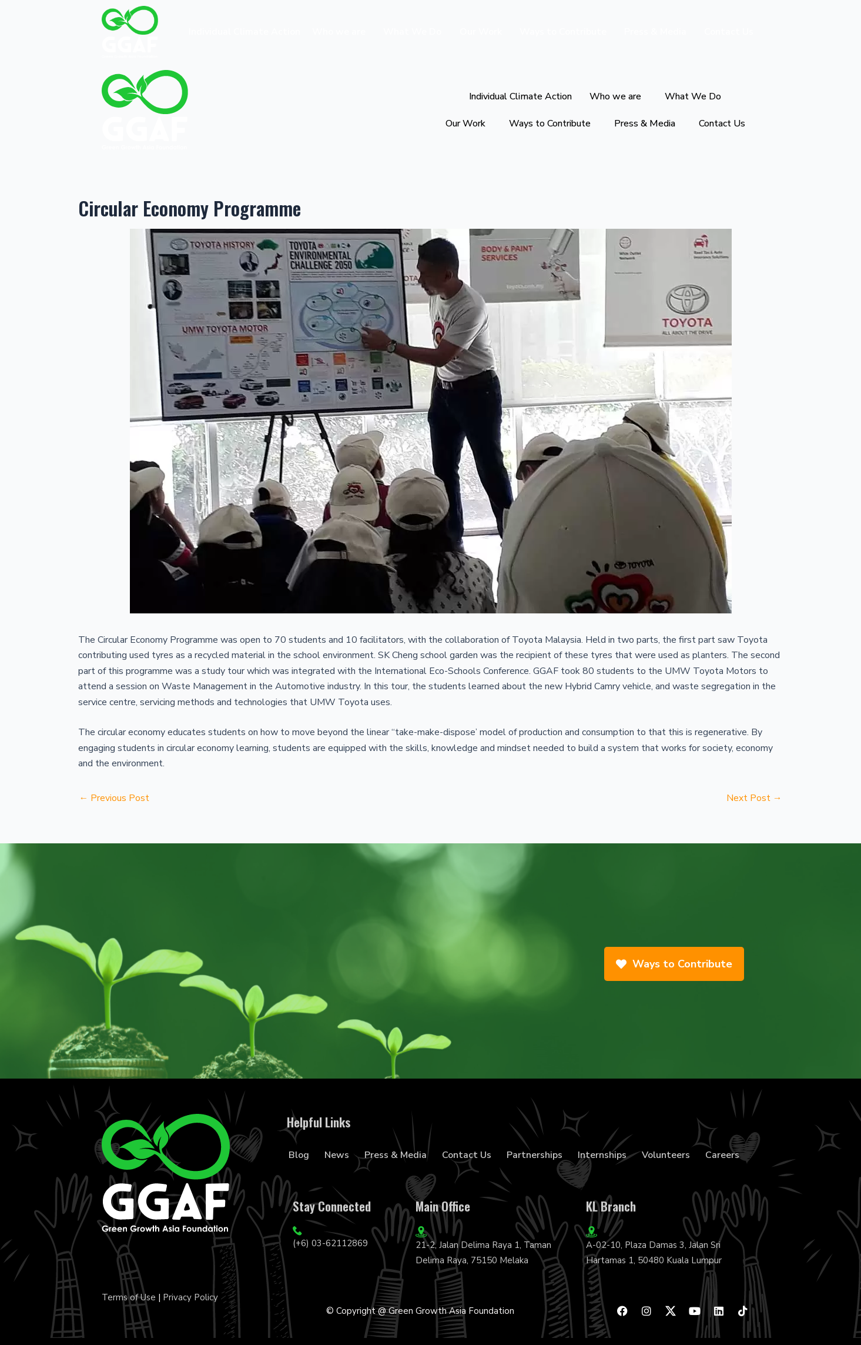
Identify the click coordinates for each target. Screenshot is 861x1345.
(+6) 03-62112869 (330, 1243)
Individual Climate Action (244, 31)
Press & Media (655, 31)
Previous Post (114, 798)
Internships (602, 1155)
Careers (722, 1155)
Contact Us (728, 31)
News (336, 1155)
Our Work (481, 31)
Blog (299, 1155)
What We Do (412, 31)
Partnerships (534, 1155)
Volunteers (666, 1155)
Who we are (339, 31)
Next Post (754, 798)
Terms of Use (129, 1297)
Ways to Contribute (563, 31)
